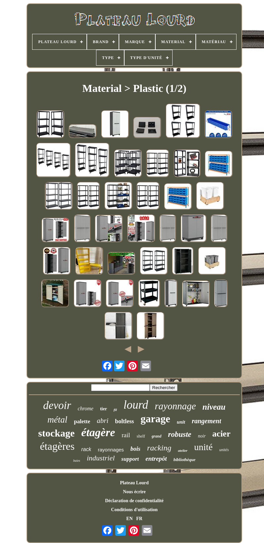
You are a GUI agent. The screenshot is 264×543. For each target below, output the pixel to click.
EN (129, 518)
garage (155, 419)
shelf (141, 436)
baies (76, 460)
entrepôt (156, 458)
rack (86, 449)
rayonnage (175, 406)
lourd (136, 404)
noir (202, 436)
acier (221, 434)
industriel (101, 458)
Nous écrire (134, 491)
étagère (98, 432)
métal (57, 420)
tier (103, 408)
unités (224, 449)
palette (82, 421)
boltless (124, 421)
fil (115, 410)
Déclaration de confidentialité (134, 500)
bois (135, 448)
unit (181, 422)
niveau (213, 406)
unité (203, 447)
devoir (57, 405)
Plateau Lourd (134, 482)
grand (156, 436)
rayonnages (111, 449)
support (130, 459)
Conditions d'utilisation (134, 509)
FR (139, 518)
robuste (179, 434)
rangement (206, 421)
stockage (56, 433)
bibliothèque (184, 459)
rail (126, 435)
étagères (57, 446)
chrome (85, 408)
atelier (182, 450)
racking (159, 447)
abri (102, 421)
